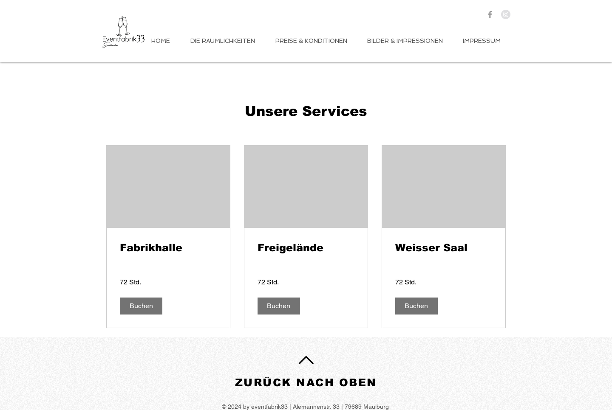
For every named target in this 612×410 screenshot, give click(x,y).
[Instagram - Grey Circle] (505, 14)
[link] (168, 248)
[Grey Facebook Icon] (490, 14)
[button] (141, 306)
